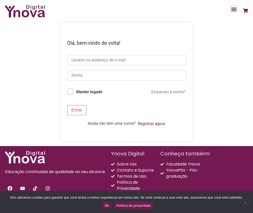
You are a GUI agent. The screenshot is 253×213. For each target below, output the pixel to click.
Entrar (76, 110)
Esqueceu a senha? (168, 91)
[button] (234, 9)
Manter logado (89, 91)
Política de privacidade (134, 205)
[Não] (245, 202)
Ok (107, 205)
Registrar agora (151, 123)
